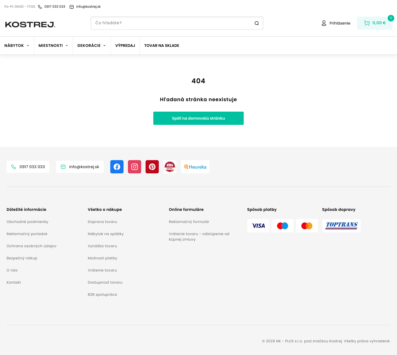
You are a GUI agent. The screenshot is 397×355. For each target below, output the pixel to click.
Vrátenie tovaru (102, 270)
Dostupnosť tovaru (105, 282)
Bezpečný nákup (22, 258)
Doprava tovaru (102, 221)
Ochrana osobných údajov (32, 246)
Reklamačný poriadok (27, 233)
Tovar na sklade (161, 45)
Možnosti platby (102, 258)
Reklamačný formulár (189, 221)
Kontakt (14, 282)
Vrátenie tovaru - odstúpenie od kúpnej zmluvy (199, 236)
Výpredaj (125, 45)
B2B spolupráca (102, 294)
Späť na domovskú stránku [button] (198, 118)
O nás (12, 270)
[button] (45, 210)
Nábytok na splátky (106, 233)
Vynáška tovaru (102, 246)
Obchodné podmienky (27, 221)
